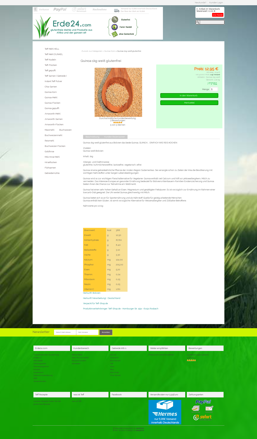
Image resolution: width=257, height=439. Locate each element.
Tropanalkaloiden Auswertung (46, 355)
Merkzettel (189, 102)
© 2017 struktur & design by (128, 430)
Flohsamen (50, 167)
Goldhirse (49, 151)
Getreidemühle (52, 173)
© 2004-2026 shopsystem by (128, 428)
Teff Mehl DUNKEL (54, 54)
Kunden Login (216, 2)
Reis (112, 369)
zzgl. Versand (215, 74)
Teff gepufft (50, 70)
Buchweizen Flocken (55, 146)
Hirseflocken (51, 162)
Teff (111, 364)
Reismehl (49, 140)
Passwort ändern (79, 361)
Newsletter (38, 361)
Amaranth (114, 358)
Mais (112, 367)
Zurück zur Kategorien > (92, 51)
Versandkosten (39, 381)
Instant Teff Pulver (53, 81)
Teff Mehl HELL (52, 49)
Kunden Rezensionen (114, 137)
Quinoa (113, 355)
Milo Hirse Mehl (52, 157)
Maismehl (49, 130)
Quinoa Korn (51, 92)
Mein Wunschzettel (80, 358)
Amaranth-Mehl (52, 113)
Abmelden (76, 364)
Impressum (38, 372)
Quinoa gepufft (52, 108)
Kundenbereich (81, 348)
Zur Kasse (218, 15)
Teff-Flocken (51, 65)
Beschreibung (92, 137)
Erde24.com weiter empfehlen (161, 355)
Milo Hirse (114, 372)
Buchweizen (65, 130)
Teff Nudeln (50, 59)
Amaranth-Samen (54, 119)
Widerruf (37, 358)
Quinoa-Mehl (51, 97)
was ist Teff (76, 401)
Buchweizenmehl (53, 135)
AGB (35, 378)
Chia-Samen (51, 86)
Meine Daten (77, 355)
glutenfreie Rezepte (41, 404)
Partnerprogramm (41, 367)
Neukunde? (200, 2)
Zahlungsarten (39, 364)
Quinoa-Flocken (52, 103)
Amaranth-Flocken (54, 124)
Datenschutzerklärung (43, 375)
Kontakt (36, 369)
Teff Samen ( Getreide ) (56, 76)
